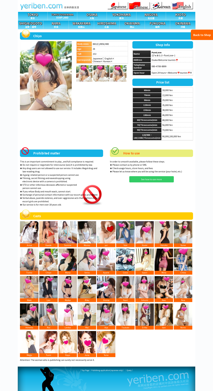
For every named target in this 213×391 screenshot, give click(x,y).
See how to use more (151, 179)
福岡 (157, 24)
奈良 (55, 24)
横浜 (121, 16)
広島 (106, 24)
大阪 (92, 16)
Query (129, 370)
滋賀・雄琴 (30, 24)
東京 (32, 16)
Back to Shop (202, 35)
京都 (180, 16)
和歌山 (81, 24)
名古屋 (151, 16)
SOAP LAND (62, 15)
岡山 (132, 24)
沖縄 (182, 24)
